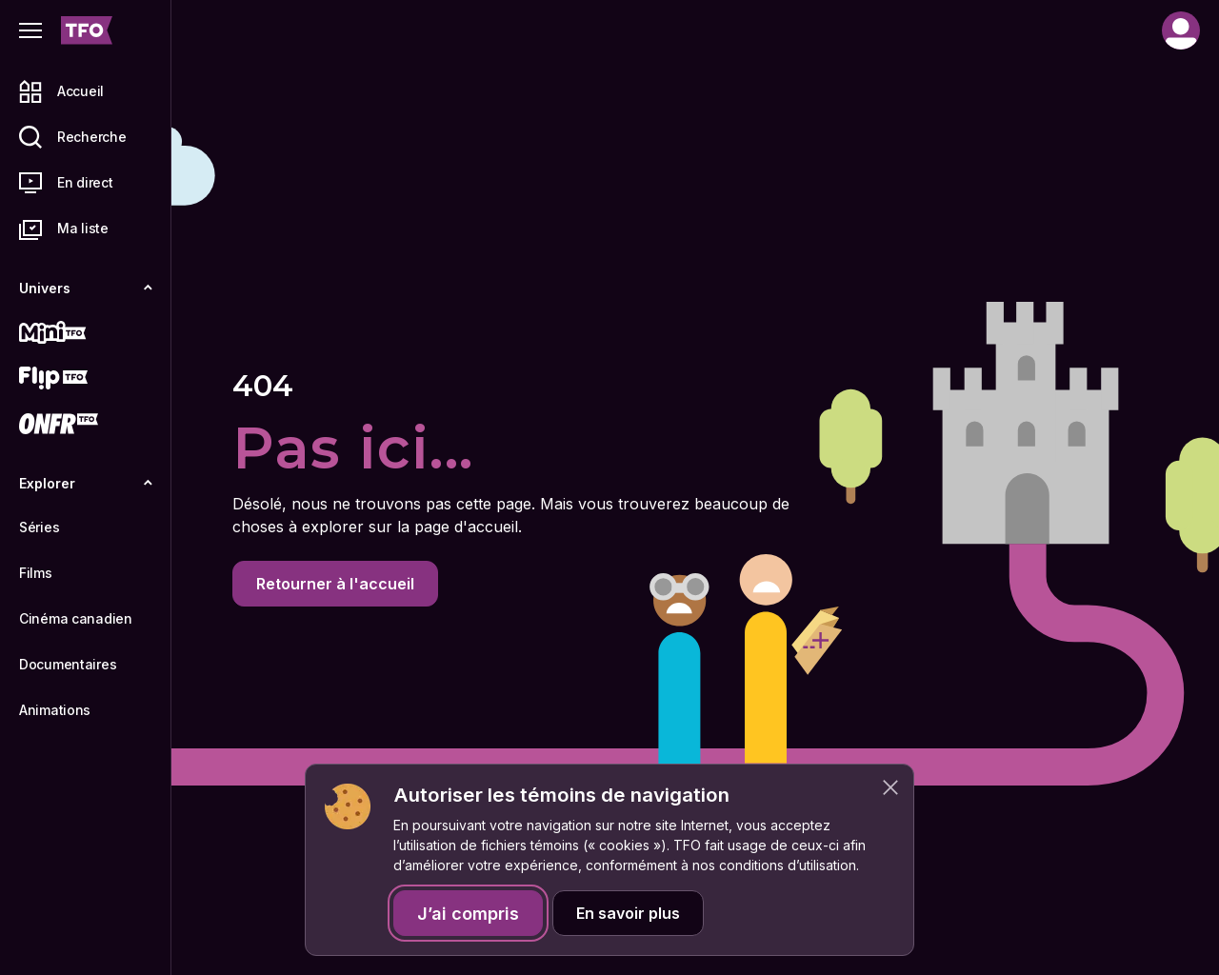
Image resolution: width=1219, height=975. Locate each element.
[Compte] (1181, 30)
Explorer (85, 483)
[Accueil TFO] (86, 30)
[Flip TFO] (85, 378)
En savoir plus (628, 913)
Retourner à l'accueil (335, 583)
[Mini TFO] (85, 332)
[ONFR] (85, 424)
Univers (85, 288)
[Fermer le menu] (30, 30)
